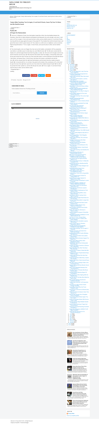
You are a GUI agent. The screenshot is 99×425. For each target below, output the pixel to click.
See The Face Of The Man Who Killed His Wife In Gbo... (79, 278)
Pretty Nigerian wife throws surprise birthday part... (78, 188)
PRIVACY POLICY (71, 26)
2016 (69, 323)
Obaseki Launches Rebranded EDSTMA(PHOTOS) (76, 99)
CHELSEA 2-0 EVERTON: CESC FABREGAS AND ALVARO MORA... (78, 156)
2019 (69, 60)
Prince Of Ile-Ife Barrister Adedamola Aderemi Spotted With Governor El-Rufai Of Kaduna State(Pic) (80, 402)
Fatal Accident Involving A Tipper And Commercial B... (78, 305)
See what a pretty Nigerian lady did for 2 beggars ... (79, 133)
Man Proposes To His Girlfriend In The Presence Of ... (78, 145)
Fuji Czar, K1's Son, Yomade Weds (77, 217)
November (72, 66)
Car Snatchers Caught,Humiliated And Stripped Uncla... (78, 128)
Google (34, 75)
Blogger (27, 422)
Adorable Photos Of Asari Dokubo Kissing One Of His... (77, 143)
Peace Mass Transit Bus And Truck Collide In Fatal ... (77, 287)
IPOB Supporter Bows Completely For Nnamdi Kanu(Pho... (78, 126)
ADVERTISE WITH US (72, 25)
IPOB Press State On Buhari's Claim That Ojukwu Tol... (79, 292)
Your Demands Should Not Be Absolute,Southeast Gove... (76, 106)
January (72, 322)
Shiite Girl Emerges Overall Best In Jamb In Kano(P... (79, 181)
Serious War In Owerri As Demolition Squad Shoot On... (78, 186)
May (71, 316)
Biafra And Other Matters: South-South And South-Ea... (78, 148)
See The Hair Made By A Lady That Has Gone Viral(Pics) (78, 72)
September (72, 68)
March (71, 319)
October (72, 67)
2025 (69, 52)
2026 (69, 51)
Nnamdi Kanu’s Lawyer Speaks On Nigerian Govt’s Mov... (77, 178)
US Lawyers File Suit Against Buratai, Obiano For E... (78, 159)
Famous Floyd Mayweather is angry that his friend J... (79, 200)
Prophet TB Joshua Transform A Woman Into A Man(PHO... (79, 246)
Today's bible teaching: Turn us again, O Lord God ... (78, 229)
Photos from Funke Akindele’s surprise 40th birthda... (78, 221)
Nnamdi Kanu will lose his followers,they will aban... (79, 290)
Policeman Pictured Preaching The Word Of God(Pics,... (79, 307)
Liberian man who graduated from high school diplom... (78, 104)
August (71, 70)
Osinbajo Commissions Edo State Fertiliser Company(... (77, 140)
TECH (68, 44)
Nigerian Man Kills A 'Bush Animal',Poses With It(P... (79, 261)
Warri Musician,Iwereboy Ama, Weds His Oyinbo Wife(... (79, 121)
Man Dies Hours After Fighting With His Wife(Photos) (78, 275)
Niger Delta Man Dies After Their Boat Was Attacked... (78, 248)
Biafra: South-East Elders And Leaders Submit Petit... (78, 236)
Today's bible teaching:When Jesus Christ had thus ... (77, 193)
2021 (69, 57)
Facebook (26, 75)
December (72, 64)
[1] (59, 37)
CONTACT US (70, 28)
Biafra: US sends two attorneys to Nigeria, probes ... (77, 210)
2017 (69, 63)
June (71, 315)
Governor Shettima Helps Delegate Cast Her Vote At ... (78, 166)
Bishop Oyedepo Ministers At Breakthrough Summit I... (76, 153)
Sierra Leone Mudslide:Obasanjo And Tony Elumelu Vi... (78, 268)
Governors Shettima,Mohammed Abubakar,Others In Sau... (77, 84)
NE (67, 38)
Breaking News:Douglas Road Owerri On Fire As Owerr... (79, 198)
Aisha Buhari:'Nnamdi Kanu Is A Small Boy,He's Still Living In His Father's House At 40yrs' (79, 352)
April (71, 318)
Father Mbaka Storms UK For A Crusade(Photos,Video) (76, 171)
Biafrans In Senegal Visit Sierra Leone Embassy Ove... (78, 203)
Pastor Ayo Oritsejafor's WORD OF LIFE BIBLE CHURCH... (78, 310)
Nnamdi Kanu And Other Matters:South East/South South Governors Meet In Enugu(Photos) (80, 394)
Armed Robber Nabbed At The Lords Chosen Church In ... (78, 94)
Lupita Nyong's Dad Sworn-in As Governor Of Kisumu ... (77, 312)
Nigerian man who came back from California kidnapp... (77, 231)
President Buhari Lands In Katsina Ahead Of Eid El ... (79, 101)
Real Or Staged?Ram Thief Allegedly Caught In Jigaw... (78, 135)
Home (12, 16)
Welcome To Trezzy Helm (16, 421)
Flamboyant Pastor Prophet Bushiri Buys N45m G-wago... (79, 253)
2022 (69, 56)
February (72, 320)
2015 (69, 325)
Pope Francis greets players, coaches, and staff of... (78, 79)
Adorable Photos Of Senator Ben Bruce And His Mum (78, 270)
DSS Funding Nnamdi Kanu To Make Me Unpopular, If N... (79, 161)
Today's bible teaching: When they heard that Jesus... (79, 77)
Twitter (41, 75)
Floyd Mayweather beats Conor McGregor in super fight (76, 169)
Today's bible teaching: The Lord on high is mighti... (79, 96)
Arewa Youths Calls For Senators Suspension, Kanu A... (77, 224)
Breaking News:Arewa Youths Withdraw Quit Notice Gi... (78, 234)
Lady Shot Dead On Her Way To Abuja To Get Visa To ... (79, 91)
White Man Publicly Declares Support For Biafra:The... (79, 238)
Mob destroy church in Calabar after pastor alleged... (78, 219)
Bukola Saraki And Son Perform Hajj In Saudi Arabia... (78, 113)
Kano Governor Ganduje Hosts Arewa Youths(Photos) (78, 208)
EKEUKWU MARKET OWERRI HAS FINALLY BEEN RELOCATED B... (77, 183)
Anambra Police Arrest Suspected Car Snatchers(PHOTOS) (78, 74)
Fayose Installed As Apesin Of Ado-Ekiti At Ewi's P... (78, 213)
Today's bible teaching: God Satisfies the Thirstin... (79, 150)
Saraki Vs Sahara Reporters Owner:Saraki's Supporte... (76, 116)
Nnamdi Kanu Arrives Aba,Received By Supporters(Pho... (78, 164)
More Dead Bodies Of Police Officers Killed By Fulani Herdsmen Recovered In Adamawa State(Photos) (80, 334)
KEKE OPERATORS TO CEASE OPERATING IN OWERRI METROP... (78, 82)
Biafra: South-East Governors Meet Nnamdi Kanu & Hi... (77, 111)
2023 (69, 55)
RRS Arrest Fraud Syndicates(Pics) (77, 154)
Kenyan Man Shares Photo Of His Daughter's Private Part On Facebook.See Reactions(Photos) (80, 368)
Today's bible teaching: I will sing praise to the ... (78, 283)
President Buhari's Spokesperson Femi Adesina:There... (78, 191)
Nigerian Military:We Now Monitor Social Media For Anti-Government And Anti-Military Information (80, 385)
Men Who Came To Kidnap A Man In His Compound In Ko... (79, 263)
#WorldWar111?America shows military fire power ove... (78, 86)
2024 (69, 53)
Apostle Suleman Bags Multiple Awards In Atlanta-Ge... (78, 302)
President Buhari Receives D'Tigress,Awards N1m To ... (76, 123)
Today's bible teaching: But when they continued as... (78, 256)
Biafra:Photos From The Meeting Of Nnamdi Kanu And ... (77, 108)
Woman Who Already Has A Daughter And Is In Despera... (78, 295)
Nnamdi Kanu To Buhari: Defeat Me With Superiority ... (79, 251)
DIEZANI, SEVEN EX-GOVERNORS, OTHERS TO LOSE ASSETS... (77, 226)
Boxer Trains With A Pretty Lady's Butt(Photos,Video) (77, 241)
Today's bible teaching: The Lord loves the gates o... (78, 138)
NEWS (68, 39)
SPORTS (69, 42)
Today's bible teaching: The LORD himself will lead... (79, 131)
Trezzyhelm (17, 422)
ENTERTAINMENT (71, 35)
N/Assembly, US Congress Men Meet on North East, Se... (79, 118)
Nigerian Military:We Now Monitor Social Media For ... (79, 265)
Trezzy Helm (71, 413)
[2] (38, 52)
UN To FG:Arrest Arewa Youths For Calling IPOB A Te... (77, 176)
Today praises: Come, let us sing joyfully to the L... (79, 174)
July (71, 314)
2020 (69, 59)
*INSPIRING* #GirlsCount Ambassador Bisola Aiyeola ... (78, 243)
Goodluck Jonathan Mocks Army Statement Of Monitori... (77, 205)
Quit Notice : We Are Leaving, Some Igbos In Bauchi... (77, 196)
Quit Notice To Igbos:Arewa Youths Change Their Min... (77, 285)
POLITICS (69, 41)
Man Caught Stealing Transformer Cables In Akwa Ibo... (77, 280)
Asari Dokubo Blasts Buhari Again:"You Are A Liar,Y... (78, 297)
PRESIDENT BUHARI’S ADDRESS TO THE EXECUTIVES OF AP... (79, 215)
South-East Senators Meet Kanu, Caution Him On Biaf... (79, 258)
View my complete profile (73, 415)
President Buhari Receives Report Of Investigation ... (78, 273)
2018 (69, 61)
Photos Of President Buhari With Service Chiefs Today (79, 300)
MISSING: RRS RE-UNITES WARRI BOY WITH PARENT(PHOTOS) (78, 89)
